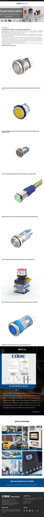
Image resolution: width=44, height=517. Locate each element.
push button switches (24, 31)
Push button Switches (5, 28)
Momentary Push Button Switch (13, 502)
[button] (16, 390)
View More (36, 412)
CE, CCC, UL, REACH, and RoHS (30, 37)
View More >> (8, 16)
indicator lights (39, 31)
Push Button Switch (5, 502)
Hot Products (4, 501)
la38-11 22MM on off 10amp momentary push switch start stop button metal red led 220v (20, 302)
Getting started (4, 26)
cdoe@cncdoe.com (32, 35)
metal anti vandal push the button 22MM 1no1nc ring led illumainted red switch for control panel (21, 88)
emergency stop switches (32, 31)
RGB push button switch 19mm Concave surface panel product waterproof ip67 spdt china (20, 216)
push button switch (11, 504)
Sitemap (8, 501)
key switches (13, 33)
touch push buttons (8, 33)
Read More (3, 89)
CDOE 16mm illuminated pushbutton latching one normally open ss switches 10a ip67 (19, 173)
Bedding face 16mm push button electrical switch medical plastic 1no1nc (16, 344)
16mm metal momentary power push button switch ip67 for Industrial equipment (18, 259)
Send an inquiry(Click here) (22, 481)
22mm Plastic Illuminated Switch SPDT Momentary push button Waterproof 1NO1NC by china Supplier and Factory (20, 132)
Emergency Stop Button (6, 503)
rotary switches (18, 33)
